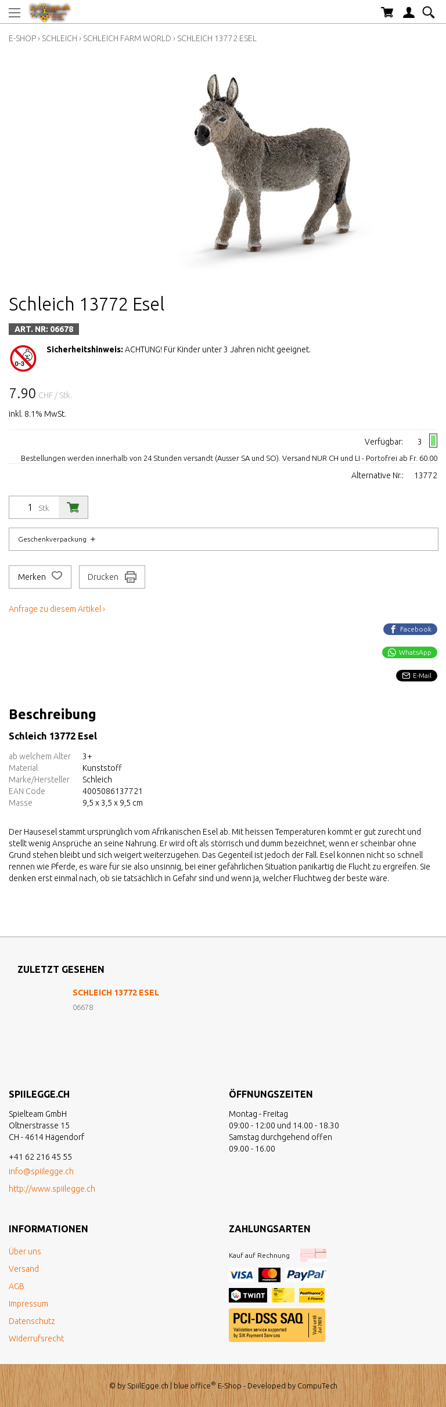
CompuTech (317, 1385)
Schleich (59, 38)
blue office (195, 1385)
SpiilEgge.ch (147, 1385)
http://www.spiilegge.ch (52, 1188)
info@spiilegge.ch (41, 1171)
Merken (40, 577)
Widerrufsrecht (36, 1338)
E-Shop (22, 38)
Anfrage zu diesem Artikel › (57, 609)
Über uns (25, 1251)
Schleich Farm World (127, 38)
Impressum (28, 1303)
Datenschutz (32, 1321)
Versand (24, 1268)
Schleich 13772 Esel (217, 38)
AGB (16, 1286)
